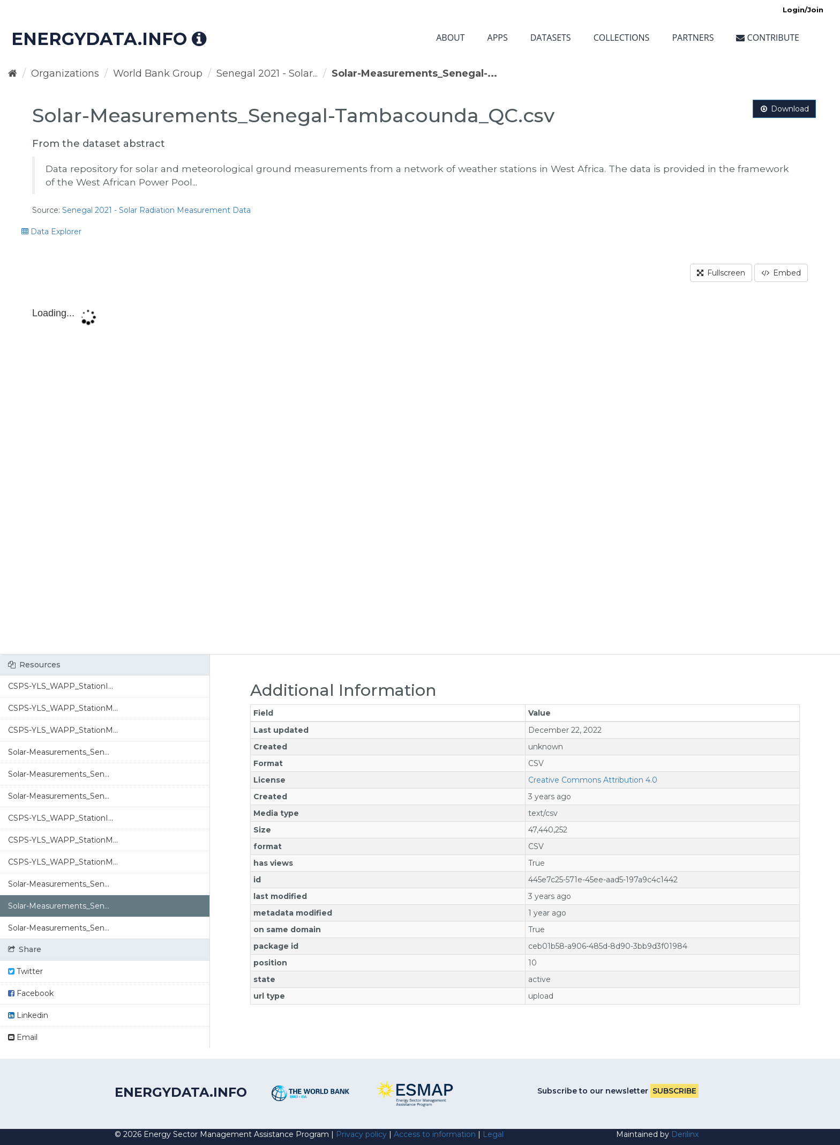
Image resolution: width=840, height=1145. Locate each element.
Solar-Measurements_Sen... (58, 752)
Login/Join (803, 9)
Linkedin (28, 1015)
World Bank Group (157, 73)
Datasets (550, 37)
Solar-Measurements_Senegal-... (414, 73)
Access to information (435, 1134)
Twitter (25, 971)
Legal (493, 1134)
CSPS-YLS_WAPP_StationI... (60, 686)
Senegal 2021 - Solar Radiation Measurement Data (156, 210)
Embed (781, 273)
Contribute (767, 37)
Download (784, 109)
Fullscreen (721, 273)
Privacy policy (361, 1134)
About (450, 37)
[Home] (12, 73)
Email (23, 1037)
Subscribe (674, 1091)
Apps (498, 37)
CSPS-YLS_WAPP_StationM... (63, 708)
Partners (693, 37)
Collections (622, 37)
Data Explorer (51, 231)
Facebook (31, 993)
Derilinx (685, 1134)
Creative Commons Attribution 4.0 (592, 780)
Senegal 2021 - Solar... (267, 73)
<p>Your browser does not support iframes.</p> (420, 477)
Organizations (65, 73)
